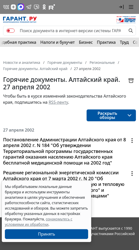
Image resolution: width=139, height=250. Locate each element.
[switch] (10, 31)
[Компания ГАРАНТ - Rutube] (52, 7)
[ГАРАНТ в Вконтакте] (6, 7)
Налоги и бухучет (57, 42)
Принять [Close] (46, 234)
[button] (121, 7)
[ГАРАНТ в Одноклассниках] (44, 7)
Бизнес (86, 42)
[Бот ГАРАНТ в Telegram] (36, 7)
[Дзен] (13, 7)
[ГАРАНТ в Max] (20, 7)
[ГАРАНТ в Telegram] (29, 7)
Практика (106, 42)
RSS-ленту (58, 102)
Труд (124, 42)
